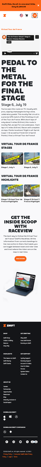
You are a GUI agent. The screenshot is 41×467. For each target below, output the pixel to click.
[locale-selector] (21, 15)
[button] (38, 5)
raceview (20, 259)
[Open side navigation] (35, 15)
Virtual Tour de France (11, 29)
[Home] (4, 15)
